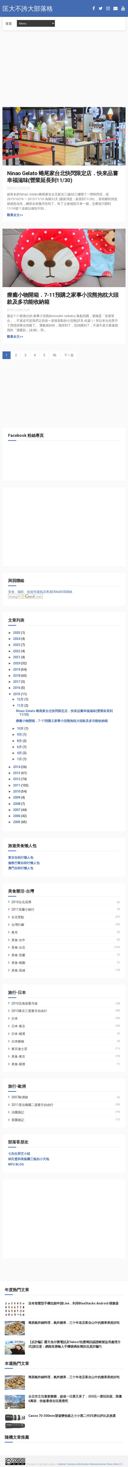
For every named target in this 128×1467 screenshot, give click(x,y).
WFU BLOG (16, 1164)
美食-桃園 (18, 963)
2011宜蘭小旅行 (22, 909)
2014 (17, 767)
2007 (17, 810)
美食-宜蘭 (18, 955)
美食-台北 (18, 947)
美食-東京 (18, 1056)
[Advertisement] (63, 71)
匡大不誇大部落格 (27, 8)
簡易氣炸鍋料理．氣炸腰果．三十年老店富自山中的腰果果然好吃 (74, 1322)
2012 (17, 779)
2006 (17, 816)
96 (54, 355)
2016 (17, 688)
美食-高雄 (18, 970)
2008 (17, 804)
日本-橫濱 (18, 1034)
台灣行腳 (17, 925)
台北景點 (17, 917)
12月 (20, 699)
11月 (20, 705)
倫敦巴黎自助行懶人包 (24, 863)
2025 (17, 632)
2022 (17, 651)
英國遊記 (17, 1120)
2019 (17, 669)
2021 (17, 657)
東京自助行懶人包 (20, 857)
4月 (19, 753)
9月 (19, 734)
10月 (20, 728)
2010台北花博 (21, 902)
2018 (17, 675)
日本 (14, 1018)
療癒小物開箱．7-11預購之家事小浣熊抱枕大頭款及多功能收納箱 (62, 721)
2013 (17, 773)
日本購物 (17, 1041)
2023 (17, 645)
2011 (17, 785)
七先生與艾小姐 (19, 1153)
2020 (17, 663)
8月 (19, 741)
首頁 (8, 23)
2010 (17, 791)
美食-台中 (18, 940)
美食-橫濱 (18, 1064)
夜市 (14, 932)
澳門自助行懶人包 (20, 868)
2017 (17, 681)
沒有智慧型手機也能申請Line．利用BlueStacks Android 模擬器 (73, 1303)
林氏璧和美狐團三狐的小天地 (28, 1159)
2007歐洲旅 (19, 1097)
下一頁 (69, 355)
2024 (17, 639)
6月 (19, 747)
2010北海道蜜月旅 (24, 1003)
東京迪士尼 (19, 1049)
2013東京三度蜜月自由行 (29, 1011)
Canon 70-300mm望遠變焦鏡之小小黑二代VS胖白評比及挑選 (72, 1416)
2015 (17, 694)
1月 (19, 759)
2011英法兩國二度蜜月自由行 (32, 1105)
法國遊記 (17, 1112)
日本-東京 (18, 1026)
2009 (17, 797)
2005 (17, 822)
